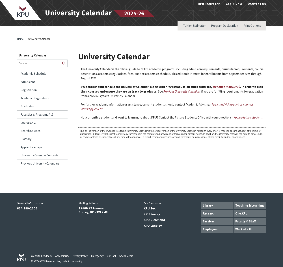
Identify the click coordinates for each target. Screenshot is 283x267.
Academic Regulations (35, 98)
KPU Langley (153, 226)
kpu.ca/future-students (248, 117)
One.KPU (241, 213)
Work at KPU (243, 229)
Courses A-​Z (28, 123)
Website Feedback (41, 256)
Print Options (252, 26)
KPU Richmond (154, 220)
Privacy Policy (80, 256)
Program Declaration (224, 26)
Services (209, 221)
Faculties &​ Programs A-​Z (37, 115)
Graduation (28, 106)
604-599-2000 (27, 208)
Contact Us (257, 4)
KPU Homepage (209, 4)
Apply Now (234, 4)
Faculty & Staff (245, 221)
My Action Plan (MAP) (226, 87)
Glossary (26, 139)
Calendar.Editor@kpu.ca (233, 137)
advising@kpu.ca (92, 109)
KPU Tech (150, 208)
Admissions (28, 82)
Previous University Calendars (40, 163)
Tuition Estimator (194, 26)
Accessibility (62, 256)
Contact (111, 256)
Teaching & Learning (249, 205)
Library (208, 205)
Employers (210, 229)
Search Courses (30, 131)
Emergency (97, 256)
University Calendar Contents (40, 155)
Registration (29, 90)
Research (209, 213)
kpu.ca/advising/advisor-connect (232, 104)
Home (20, 39)
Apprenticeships (31, 147)
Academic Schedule (33, 74)
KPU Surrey (152, 214)
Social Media (126, 256)
